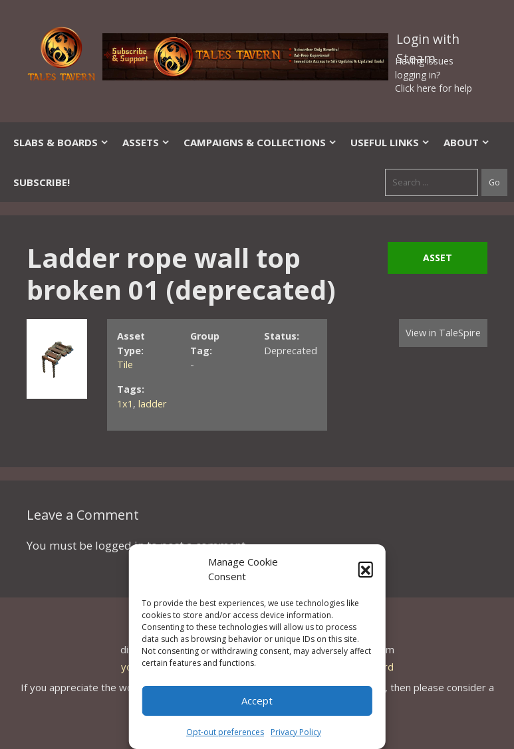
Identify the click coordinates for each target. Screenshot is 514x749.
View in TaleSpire (443, 332)
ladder (152, 403)
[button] (365, 569)
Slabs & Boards (61, 142)
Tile (125, 364)
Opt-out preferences (225, 732)
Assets (146, 142)
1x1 (125, 403)
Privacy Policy (296, 732)
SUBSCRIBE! (41, 182)
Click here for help (433, 88)
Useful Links (390, 142)
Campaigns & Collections (260, 142)
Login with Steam (427, 42)
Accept (257, 700)
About (467, 142)
